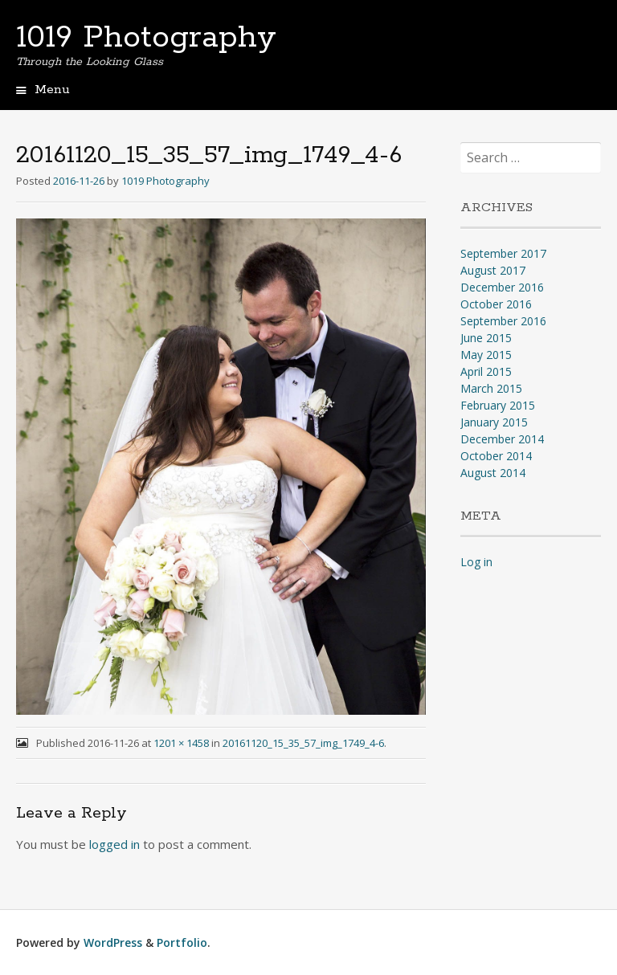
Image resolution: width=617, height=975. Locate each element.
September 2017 (503, 253)
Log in (476, 561)
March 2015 (491, 388)
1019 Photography (146, 38)
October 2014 (496, 455)
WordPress (113, 942)
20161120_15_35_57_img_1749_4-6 (303, 743)
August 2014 (492, 472)
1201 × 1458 (181, 743)
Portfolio (182, 942)
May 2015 (486, 354)
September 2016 (503, 320)
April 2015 (486, 371)
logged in (114, 844)
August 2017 (492, 270)
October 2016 (496, 304)
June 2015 (486, 337)
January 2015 (494, 422)
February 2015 (497, 405)
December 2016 (502, 287)
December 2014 (502, 439)
